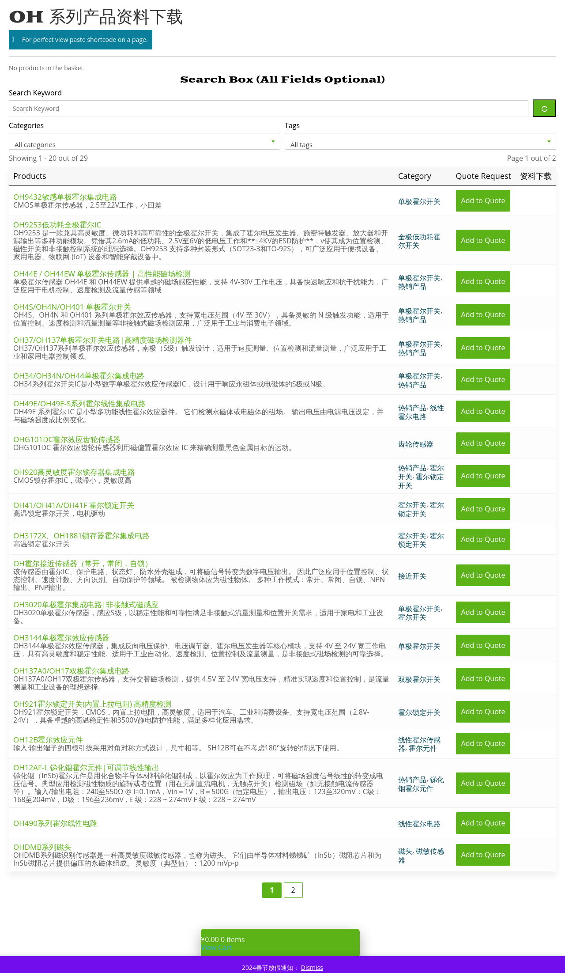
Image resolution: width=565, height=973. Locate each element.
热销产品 (412, 286)
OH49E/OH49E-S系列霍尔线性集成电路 (79, 403)
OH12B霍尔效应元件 (48, 739)
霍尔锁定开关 (421, 481)
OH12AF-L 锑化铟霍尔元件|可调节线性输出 (86, 767)
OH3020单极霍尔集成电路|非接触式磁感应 (85, 604)
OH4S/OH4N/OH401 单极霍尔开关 (72, 307)
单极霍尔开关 (419, 201)
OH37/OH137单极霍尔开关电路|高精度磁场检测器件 (102, 340)
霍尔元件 (423, 748)
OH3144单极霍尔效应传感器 (61, 637)
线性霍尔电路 (421, 412)
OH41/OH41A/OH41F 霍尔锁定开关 (73, 505)
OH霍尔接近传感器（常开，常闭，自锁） (82, 563)
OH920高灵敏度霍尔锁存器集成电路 (74, 472)
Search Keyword (35, 93)
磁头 (405, 851)
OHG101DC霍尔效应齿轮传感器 (67, 439)
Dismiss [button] (312, 967)
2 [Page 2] (293, 890)
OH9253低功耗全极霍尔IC (57, 224)
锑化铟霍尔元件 (421, 784)
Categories (26, 125)
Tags (292, 125)
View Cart (216, 947)
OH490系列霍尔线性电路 (55, 823)
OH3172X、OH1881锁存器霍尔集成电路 (81, 535)
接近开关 (412, 575)
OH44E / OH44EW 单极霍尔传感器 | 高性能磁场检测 (101, 273)
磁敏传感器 (421, 855)
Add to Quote (483, 200)
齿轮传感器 (415, 444)
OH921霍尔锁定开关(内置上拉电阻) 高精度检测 (92, 704)
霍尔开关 (412, 505)
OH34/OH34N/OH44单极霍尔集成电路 (78, 375)
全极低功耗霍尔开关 (419, 240)
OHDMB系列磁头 (42, 847)
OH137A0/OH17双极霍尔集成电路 (71, 670)
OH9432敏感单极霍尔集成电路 (65, 197)
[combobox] (144, 141)
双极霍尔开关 (419, 679)
